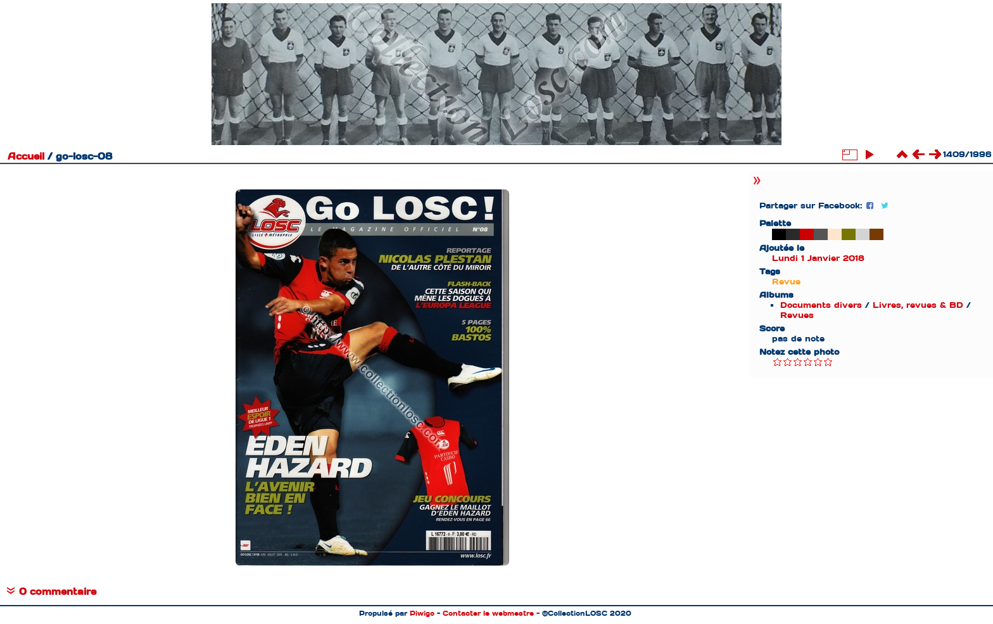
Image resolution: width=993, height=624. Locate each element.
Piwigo (422, 613)
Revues (797, 315)
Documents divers (821, 305)
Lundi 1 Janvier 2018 (818, 258)
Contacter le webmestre (488, 613)
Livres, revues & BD (918, 305)
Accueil (26, 156)
